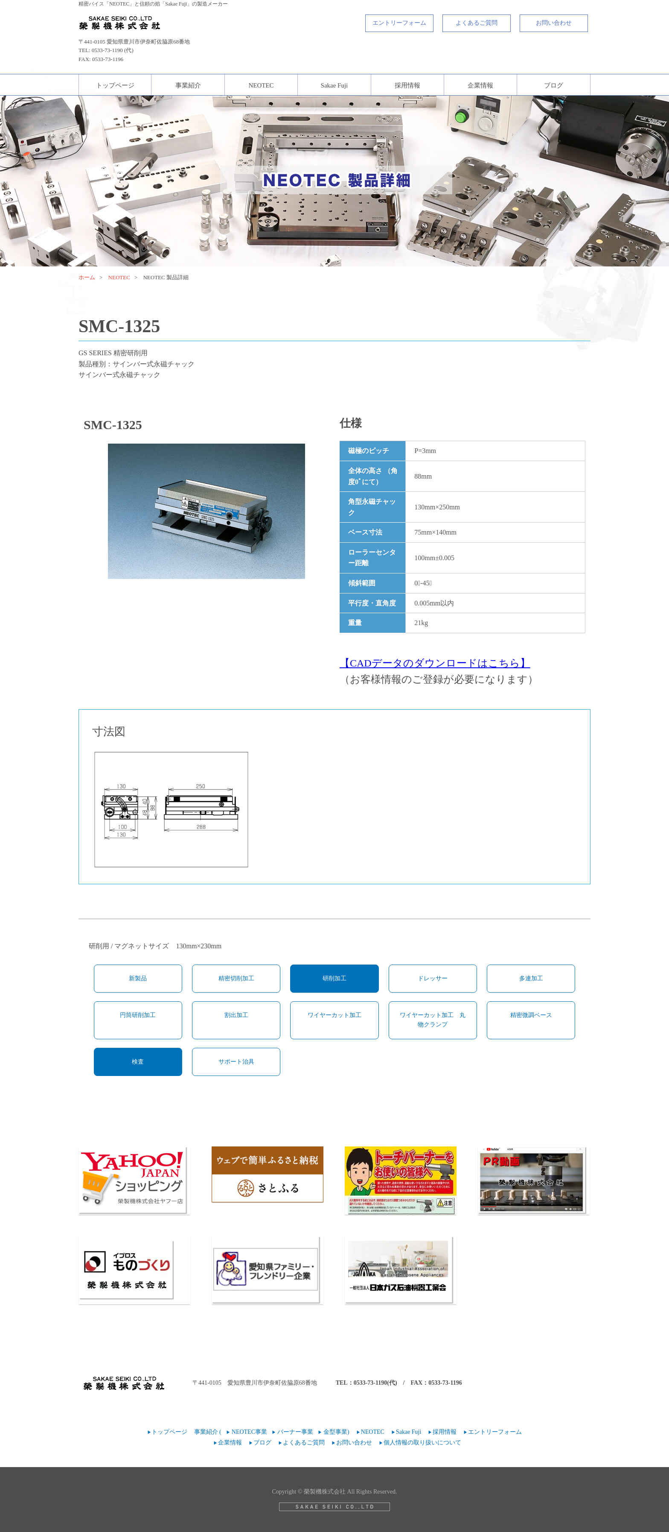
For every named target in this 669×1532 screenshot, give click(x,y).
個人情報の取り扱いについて (422, 1442)
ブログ (553, 85)
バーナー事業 (295, 1432)
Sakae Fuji (334, 85)
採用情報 (407, 85)
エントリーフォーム (399, 23)
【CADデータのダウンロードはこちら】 (435, 663)
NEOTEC (260, 85)
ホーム (87, 277)
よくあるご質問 (476, 23)
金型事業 (335, 1432)
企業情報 (480, 85)
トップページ (115, 85)
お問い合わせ (554, 23)
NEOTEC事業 (249, 1432)
